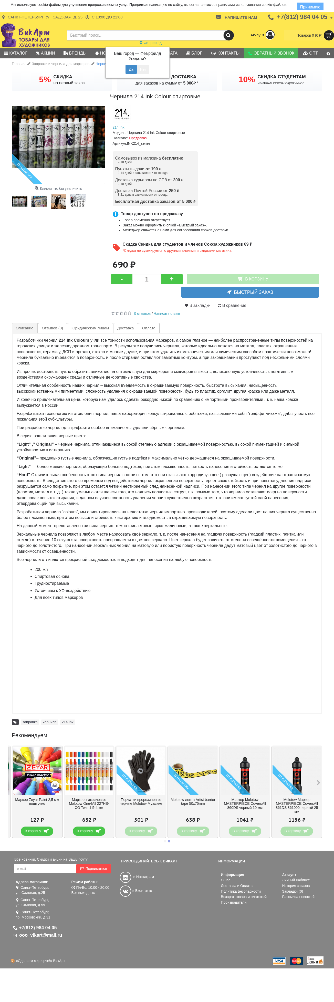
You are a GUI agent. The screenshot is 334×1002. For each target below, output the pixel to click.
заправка (30, 722)
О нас (225, 880)
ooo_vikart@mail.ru (37, 935)
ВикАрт (59, 961)
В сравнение (234, 305)
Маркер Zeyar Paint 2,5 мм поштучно (37, 802)
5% (45, 79)
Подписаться (93, 869)
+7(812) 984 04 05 (35, 927)
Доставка (125, 328)
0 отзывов (142, 313)
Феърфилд (150, 43)
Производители (233, 902)
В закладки (200, 305)
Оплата (148, 328)
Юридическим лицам (89, 328)
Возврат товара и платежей (244, 897)
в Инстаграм (137, 877)
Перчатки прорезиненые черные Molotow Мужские (141, 802)
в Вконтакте (136, 891)
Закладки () (292, 891)
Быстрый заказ (256, 292)
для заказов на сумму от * (167, 83)
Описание (24, 328)
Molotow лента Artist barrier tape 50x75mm (193, 802)
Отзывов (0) (52, 328)
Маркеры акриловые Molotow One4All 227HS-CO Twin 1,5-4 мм (89, 804)
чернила (50, 722)
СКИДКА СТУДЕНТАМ (282, 76)
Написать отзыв (167, 313)
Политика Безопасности (241, 891)
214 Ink (118, 127)
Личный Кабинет (296, 880)
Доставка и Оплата (237, 886)
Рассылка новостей (298, 897)
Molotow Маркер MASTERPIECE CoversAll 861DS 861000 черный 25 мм (297, 805)
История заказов (296, 886)
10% (246, 79)
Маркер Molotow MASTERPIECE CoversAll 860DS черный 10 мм (245, 804)
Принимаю (310, 7)
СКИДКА (63, 76)
